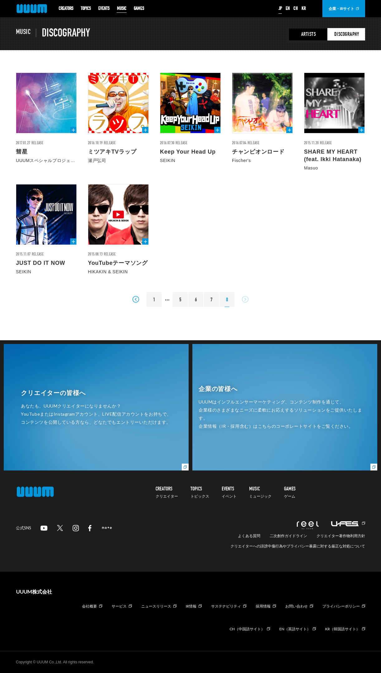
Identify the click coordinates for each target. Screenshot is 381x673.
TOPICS (86, 8)
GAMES (139, 8)
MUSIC (121, 8)
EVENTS (103, 8)
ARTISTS (308, 34)
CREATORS (66, 8)
